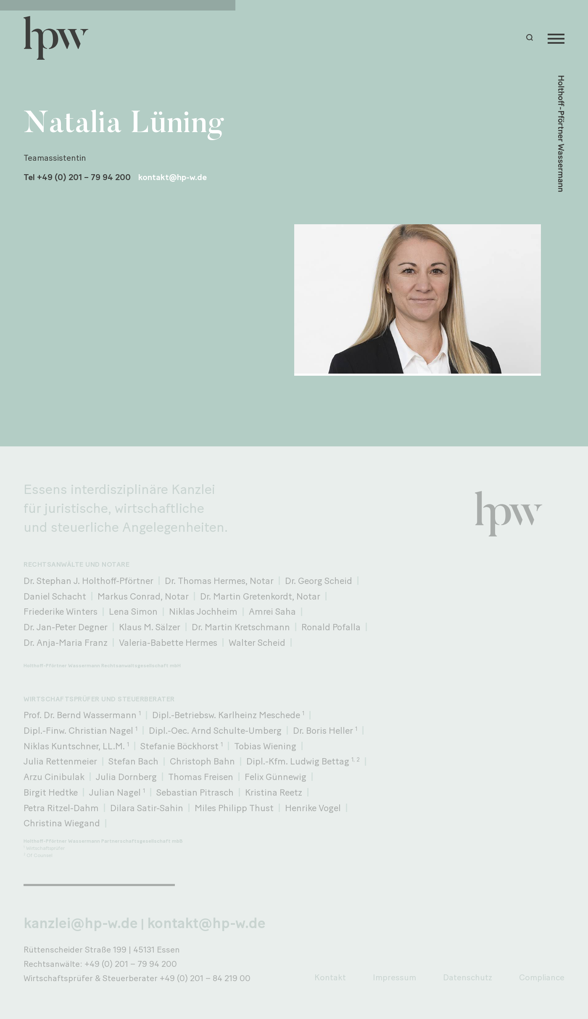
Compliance (541, 977)
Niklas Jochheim (203, 611)
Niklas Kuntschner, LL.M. (76, 745)
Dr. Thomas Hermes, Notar (219, 580)
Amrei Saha (272, 611)
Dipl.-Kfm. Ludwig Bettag (303, 761)
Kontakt (330, 977)
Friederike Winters (61, 611)
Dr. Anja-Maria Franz (66, 642)
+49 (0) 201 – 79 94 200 (130, 964)
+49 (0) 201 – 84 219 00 (205, 978)
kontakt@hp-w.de (172, 177)
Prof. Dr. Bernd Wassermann (82, 714)
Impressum (394, 977)
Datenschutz (467, 977)
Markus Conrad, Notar (143, 596)
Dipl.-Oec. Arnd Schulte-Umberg (215, 730)
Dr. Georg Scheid (318, 580)
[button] (531, 37)
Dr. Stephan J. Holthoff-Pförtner (88, 580)
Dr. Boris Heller (325, 730)
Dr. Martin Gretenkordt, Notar (260, 596)
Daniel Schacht (55, 596)
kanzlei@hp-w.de (81, 923)
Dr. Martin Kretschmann (241, 626)
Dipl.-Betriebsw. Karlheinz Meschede (228, 714)
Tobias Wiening (265, 745)
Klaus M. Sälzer (149, 626)
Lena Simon (133, 611)
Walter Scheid (257, 642)
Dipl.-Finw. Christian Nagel (80, 730)
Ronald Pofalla (331, 626)
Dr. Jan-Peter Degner (66, 626)
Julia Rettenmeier (60, 761)
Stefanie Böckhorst (181, 745)
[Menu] (556, 38)
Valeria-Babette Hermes (168, 642)
